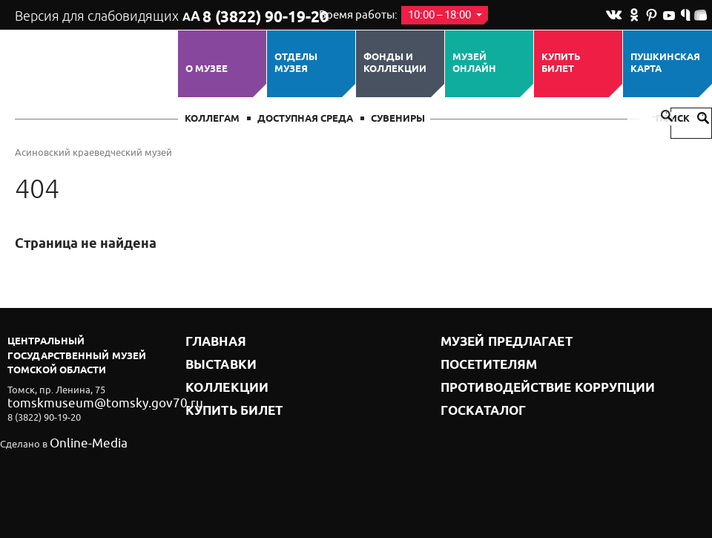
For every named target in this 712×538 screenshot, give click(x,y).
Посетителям (478, 359)
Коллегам (212, 119)
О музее (206, 69)
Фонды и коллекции (394, 63)
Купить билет (561, 63)
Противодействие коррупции (523, 378)
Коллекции (217, 378)
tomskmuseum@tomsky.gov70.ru (80, 402)
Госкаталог (473, 396)
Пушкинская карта (665, 63)
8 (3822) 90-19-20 (249, 15)
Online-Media (79, 442)
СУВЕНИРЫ (398, 119)
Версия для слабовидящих (95, 15)
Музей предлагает (492, 341)
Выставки (212, 359)
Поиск (682, 119)
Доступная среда (305, 119)
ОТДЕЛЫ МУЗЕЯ (295, 63)
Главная (209, 341)
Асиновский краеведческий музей (93, 152)
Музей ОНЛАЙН (474, 63)
